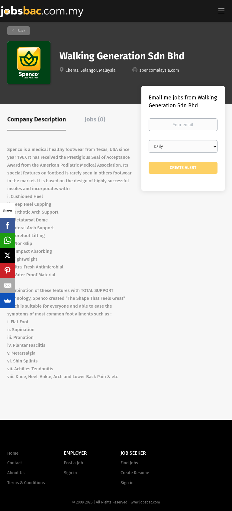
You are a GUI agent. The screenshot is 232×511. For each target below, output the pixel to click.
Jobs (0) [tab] (95, 119)
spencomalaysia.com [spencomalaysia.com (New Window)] (159, 70)
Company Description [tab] (36, 119)
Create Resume (135, 472)
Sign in (70, 472)
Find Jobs (129, 463)
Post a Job (73, 463)
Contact (14, 463)
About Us (15, 472)
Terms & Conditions (26, 482)
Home (12, 453)
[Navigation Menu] (221, 10)
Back (21, 31)
